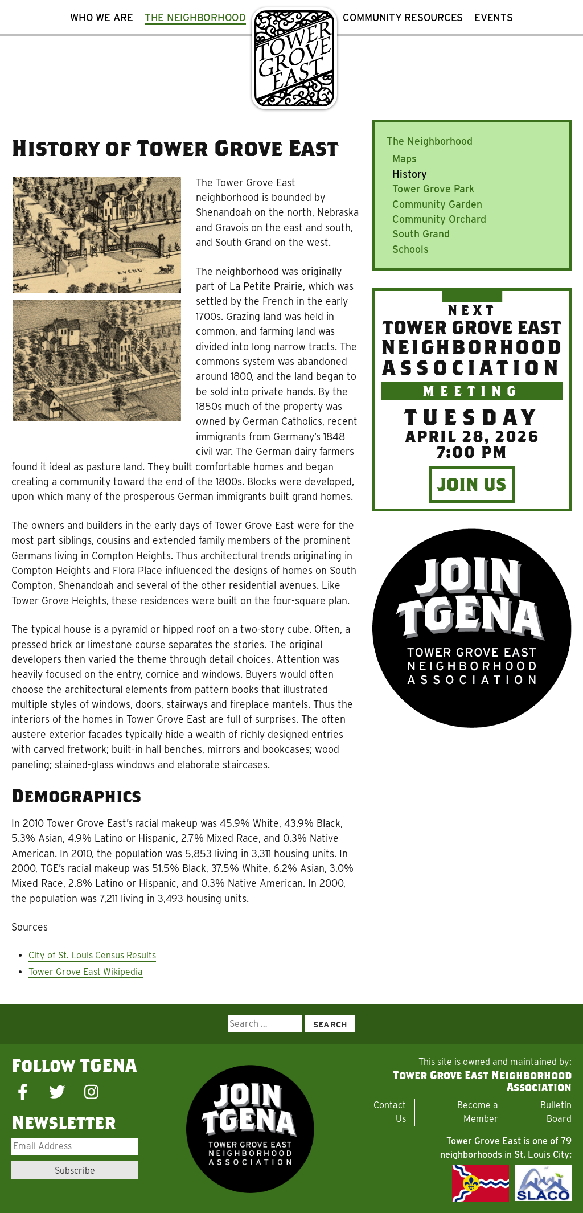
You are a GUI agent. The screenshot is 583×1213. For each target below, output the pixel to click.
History (409, 174)
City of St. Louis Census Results (92, 955)
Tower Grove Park (433, 189)
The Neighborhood (430, 141)
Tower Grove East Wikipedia (85, 971)
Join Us (472, 484)
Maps (404, 159)
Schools (410, 249)
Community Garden (437, 204)
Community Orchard (439, 219)
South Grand (421, 234)
